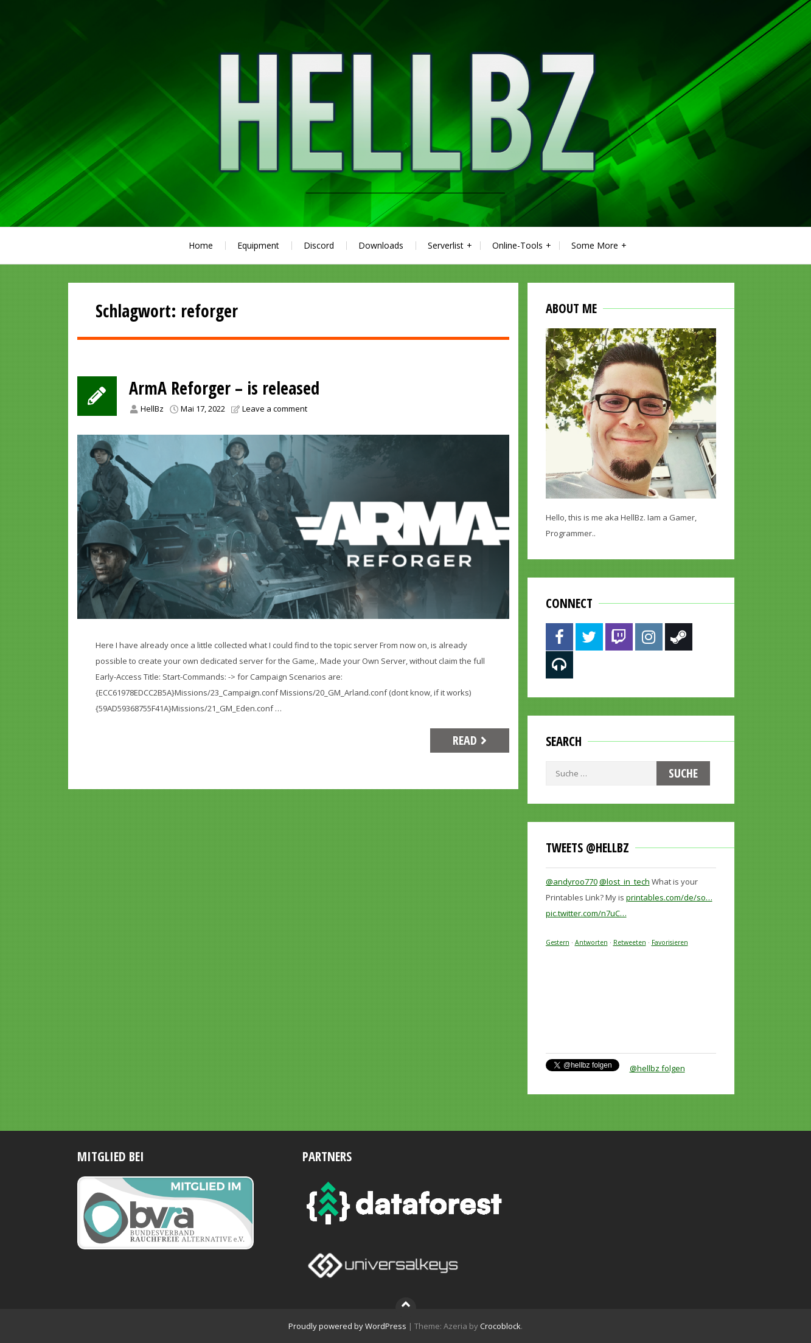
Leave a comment (274, 408)
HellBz (152, 408)
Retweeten (629, 942)
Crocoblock (500, 1326)
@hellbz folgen (657, 1068)
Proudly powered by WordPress (347, 1326)
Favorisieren (670, 942)
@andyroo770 (571, 881)
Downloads (380, 245)
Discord (319, 245)
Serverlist (446, 245)
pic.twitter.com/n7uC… (586, 913)
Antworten (591, 942)
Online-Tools (517, 245)
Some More (594, 245)
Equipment (258, 245)
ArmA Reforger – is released (224, 387)
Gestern (557, 942)
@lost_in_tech (624, 881)
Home (201, 245)
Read (471, 740)
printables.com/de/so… (669, 897)
